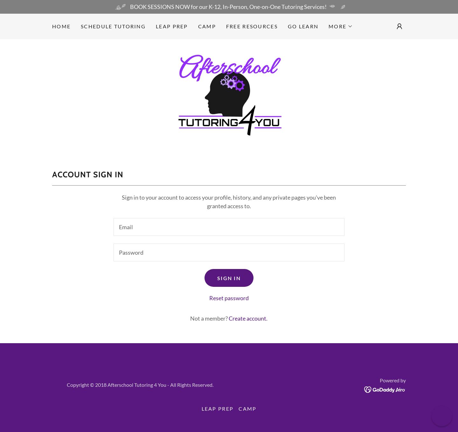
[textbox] (229, 227)
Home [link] (61, 26)
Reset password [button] (229, 297)
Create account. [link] (248, 318)
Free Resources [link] (252, 26)
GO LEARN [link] (303, 26)
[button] (341, 26)
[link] (229, 97)
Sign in (229, 278)
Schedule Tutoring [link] (113, 26)
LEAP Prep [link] (172, 26)
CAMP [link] (207, 26)
